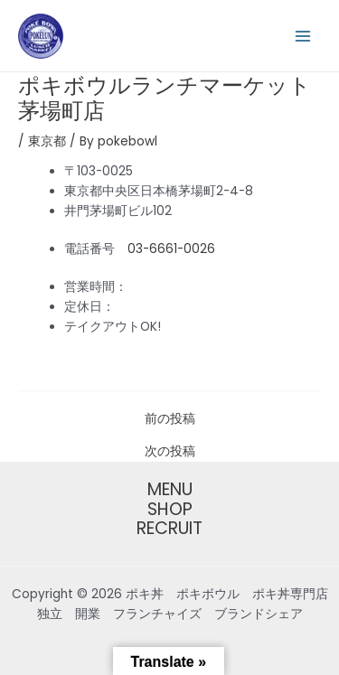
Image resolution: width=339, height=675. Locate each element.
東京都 (47, 141)
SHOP (170, 510)
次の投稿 (170, 451)
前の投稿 (170, 419)
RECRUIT (169, 529)
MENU (170, 490)
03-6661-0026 (171, 249)
